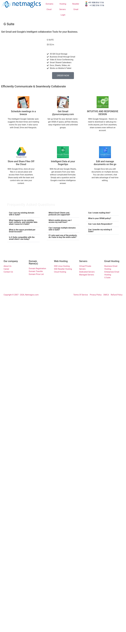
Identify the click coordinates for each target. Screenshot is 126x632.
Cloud (50, 9)
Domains (50, 4)
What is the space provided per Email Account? (22, 231)
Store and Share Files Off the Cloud (21, 163)
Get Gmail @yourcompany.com (63, 113)
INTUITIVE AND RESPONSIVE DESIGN (102, 113)
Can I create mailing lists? (99, 213)
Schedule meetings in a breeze (23, 113)
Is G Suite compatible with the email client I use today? (22, 238)
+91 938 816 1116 (96, 2)
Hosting (63, 4)
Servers (63, 9)
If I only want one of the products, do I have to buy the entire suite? (63, 236)
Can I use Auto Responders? (100, 224)
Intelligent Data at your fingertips (63, 163)
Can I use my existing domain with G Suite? (21, 214)
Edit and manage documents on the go (105, 163)
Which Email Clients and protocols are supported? (59, 214)
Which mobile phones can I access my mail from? (60, 221)
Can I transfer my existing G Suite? (100, 230)
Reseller (76, 4)
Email (77, 9)
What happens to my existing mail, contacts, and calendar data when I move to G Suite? (23, 222)
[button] (23, 214)
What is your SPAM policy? (99, 218)
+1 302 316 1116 (97, 5)
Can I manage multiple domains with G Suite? (62, 229)
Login (63, 15)
